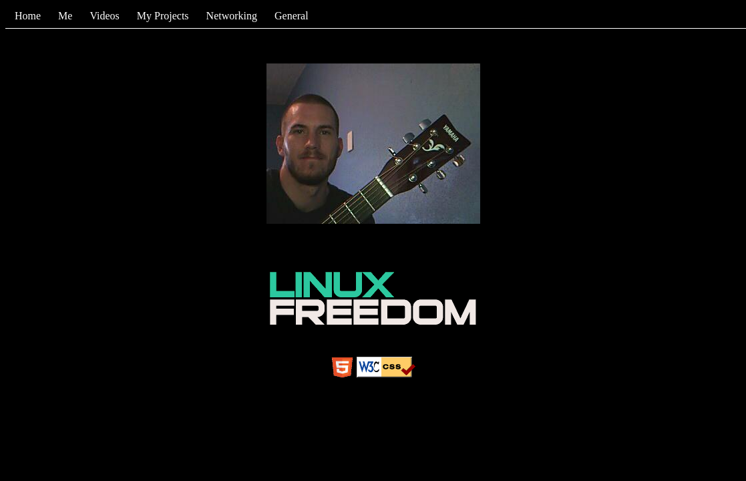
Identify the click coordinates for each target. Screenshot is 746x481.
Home (28, 15)
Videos (104, 15)
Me (65, 15)
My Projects (163, 15)
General (291, 15)
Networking (231, 15)
